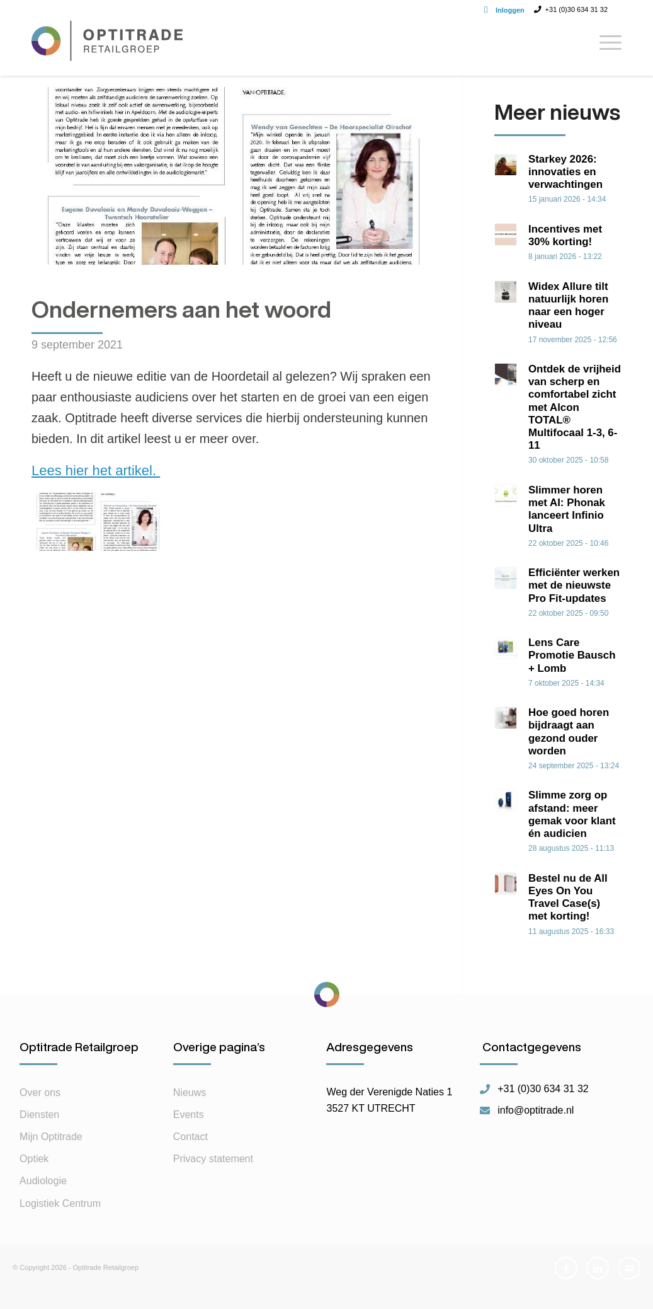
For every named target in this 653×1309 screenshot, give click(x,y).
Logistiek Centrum (60, 1220)
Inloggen (510, 10)
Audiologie (43, 1197)
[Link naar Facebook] (566, 1285)
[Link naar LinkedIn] (597, 1285)
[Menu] (606, 47)
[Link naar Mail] (629, 1285)
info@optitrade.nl (535, 1127)
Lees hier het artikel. (95, 470)
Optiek (34, 1175)
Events (188, 1131)
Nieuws (189, 1109)
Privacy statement (213, 1175)
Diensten (39, 1131)
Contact (190, 1153)
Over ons (40, 1109)
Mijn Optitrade (51, 1153)
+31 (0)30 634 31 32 (543, 1106)
